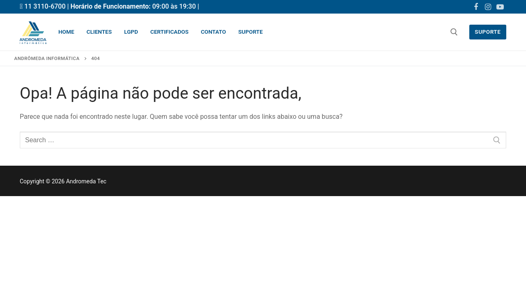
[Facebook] (475, 7)
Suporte (488, 31)
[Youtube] (500, 7)
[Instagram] (488, 7)
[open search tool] (454, 32)
